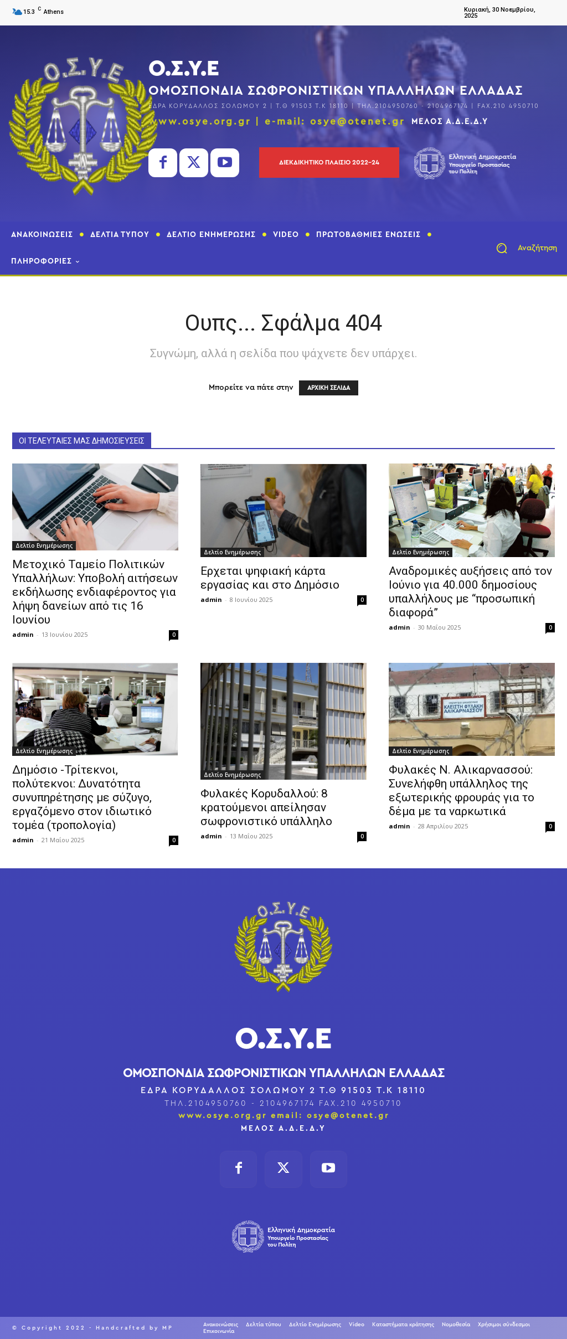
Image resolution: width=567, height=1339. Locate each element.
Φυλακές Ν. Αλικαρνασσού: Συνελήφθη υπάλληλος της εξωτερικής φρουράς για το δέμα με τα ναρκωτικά (461, 790)
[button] (521, 248)
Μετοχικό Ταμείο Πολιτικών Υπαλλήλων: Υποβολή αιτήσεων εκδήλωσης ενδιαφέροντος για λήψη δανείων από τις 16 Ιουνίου (95, 592)
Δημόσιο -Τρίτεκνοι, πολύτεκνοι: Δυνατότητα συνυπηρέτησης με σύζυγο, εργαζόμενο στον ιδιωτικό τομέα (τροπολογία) (82, 797)
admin (23, 634)
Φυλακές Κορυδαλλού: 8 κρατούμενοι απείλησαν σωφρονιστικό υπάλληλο (266, 807)
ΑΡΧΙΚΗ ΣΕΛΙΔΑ (328, 388)
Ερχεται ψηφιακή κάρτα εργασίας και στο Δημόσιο (269, 577)
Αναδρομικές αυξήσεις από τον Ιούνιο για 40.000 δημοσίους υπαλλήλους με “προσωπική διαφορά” (470, 591)
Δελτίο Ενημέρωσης (44, 545)
